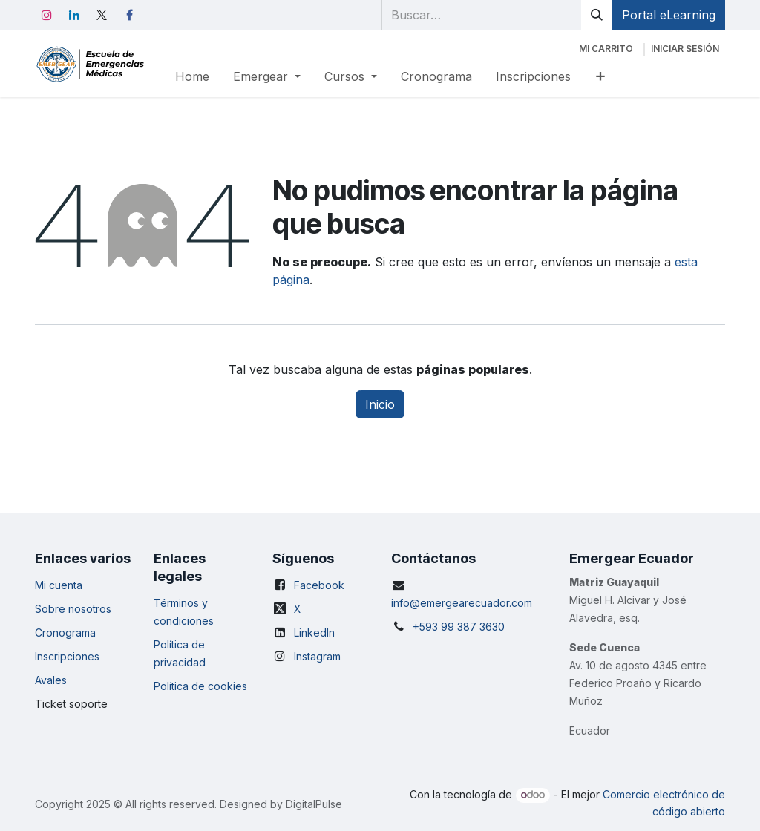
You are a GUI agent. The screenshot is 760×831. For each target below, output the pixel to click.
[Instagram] (47, 15)
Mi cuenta (58, 585)
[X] (102, 15)
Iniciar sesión (685, 48)
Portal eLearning (668, 14)
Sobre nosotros (73, 608)
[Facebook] (129, 15)
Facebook (319, 585)
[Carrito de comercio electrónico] (606, 49)
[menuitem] (192, 76)
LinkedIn (314, 632)
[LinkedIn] (74, 15)
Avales (51, 680)
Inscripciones (67, 656)
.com (520, 603)
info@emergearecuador (450, 603)
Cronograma (65, 632)
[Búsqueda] (596, 15)
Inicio (380, 404)
